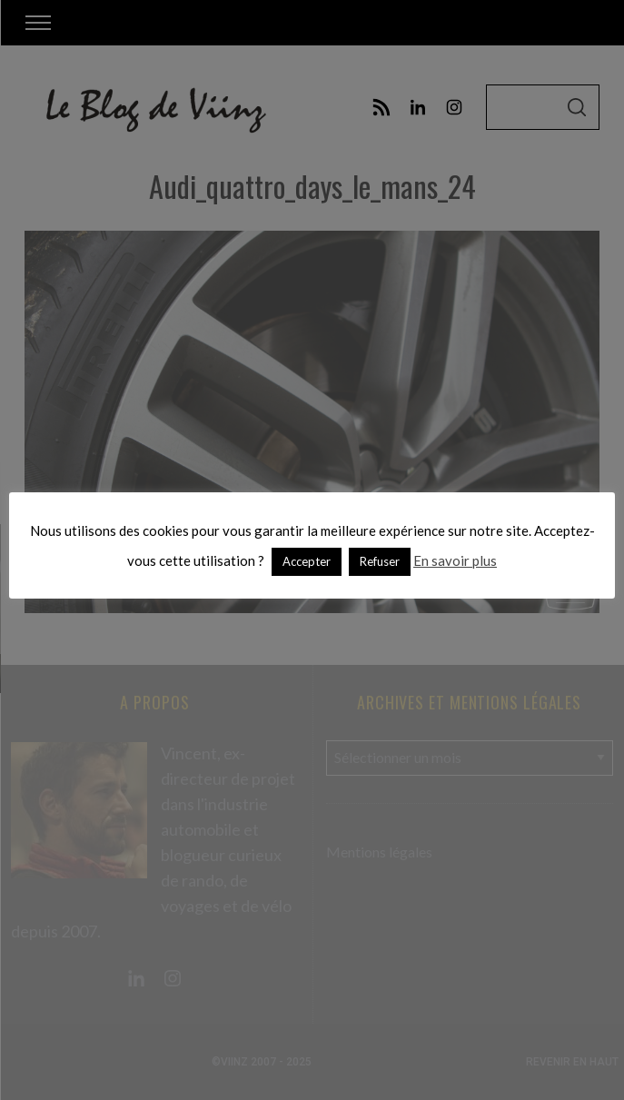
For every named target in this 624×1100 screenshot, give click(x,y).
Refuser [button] (380, 561)
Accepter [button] (306, 561)
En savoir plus (455, 560)
